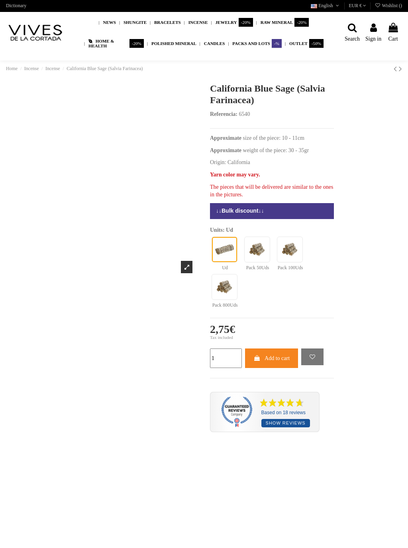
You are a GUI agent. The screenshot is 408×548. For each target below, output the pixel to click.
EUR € (357, 5)
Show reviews (286, 423)
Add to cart (271, 358)
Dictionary (16, 5)
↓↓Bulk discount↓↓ (240, 210)
